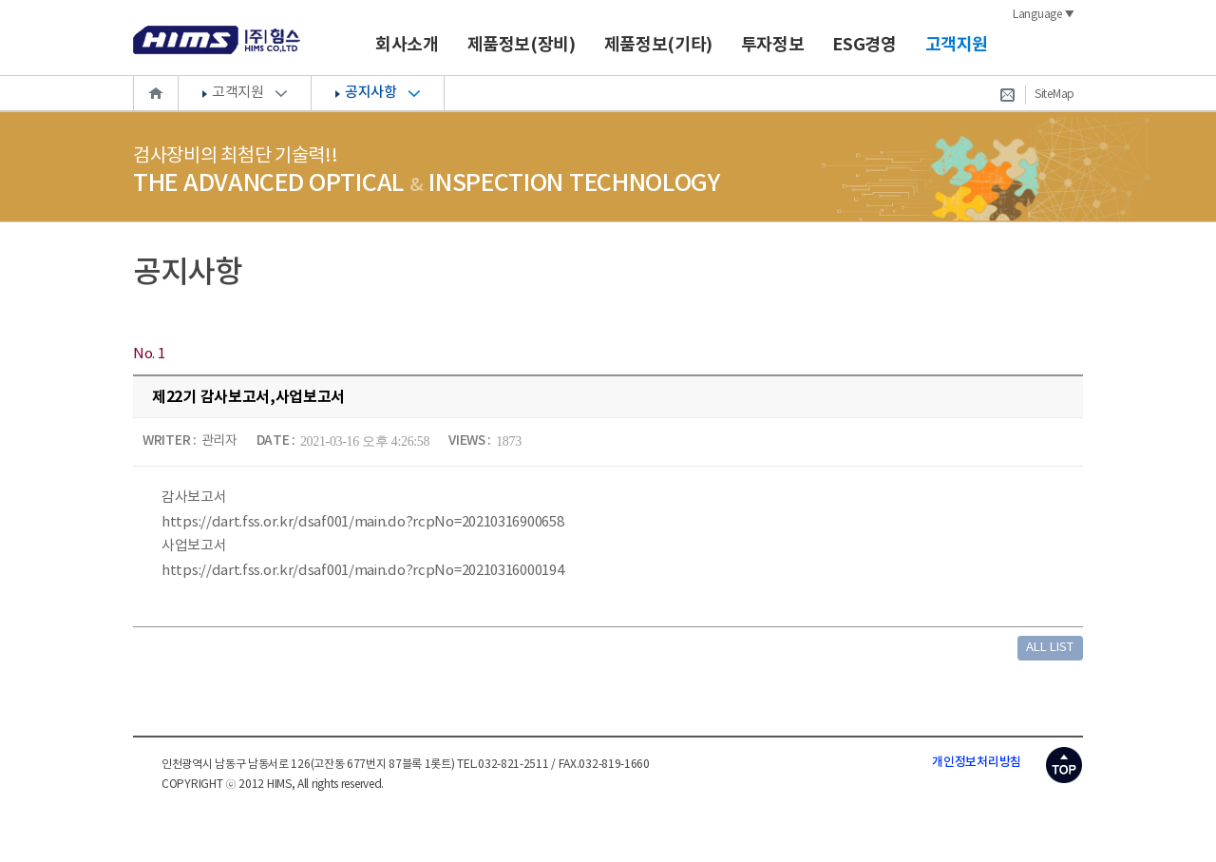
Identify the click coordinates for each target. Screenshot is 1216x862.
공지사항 (370, 93)
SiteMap (1054, 94)
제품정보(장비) (521, 44)
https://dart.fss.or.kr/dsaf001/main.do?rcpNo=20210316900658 (362, 522)
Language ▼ (1043, 15)
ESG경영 (864, 44)
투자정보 (773, 44)
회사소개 (407, 44)
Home (155, 93)
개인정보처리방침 (976, 762)
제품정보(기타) (658, 44)
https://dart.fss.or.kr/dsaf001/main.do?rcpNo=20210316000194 (362, 571)
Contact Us (1007, 95)
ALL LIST (1050, 648)
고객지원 (957, 44)
